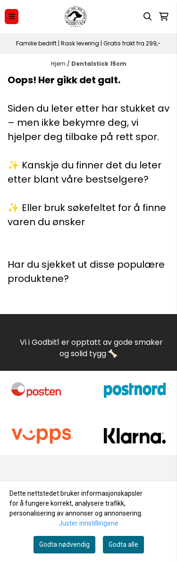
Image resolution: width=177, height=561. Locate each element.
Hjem (59, 64)
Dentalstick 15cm (98, 64)
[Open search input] (147, 16)
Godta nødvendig (64, 544)
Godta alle (123, 544)
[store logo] (76, 16)
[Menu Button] (11, 16)
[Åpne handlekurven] (163, 17)
